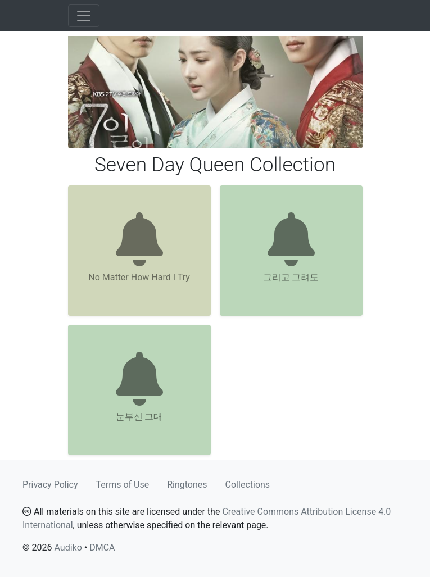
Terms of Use (123, 484)
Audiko (68, 547)
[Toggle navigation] (83, 15)
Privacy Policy (50, 484)
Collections (247, 484)
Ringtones (187, 484)
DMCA (102, 547)
